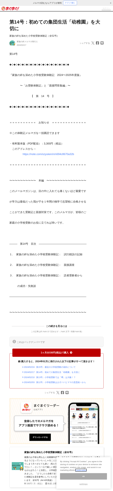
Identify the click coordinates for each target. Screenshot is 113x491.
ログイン (105, 9)
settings (83, 484)
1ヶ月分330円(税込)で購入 (56, 353)
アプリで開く (70, 3)
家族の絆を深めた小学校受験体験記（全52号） (34, 36)
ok (83, 476)
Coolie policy (80, 470)
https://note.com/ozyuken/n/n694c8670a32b (48, 154)
